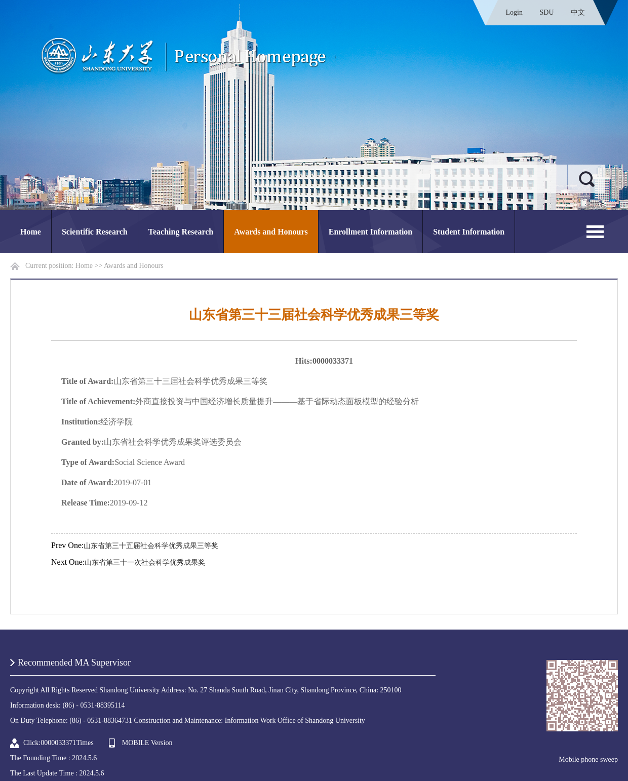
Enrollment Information (370, 231)
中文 (578, 12)
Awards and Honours (271, 231)
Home (30, 231)
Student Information (468, 231)
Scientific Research (95, 231)
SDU (546, 12)
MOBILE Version (147, 743)
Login (514, 12)
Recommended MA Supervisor (74, 662)
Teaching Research (180, 231)
